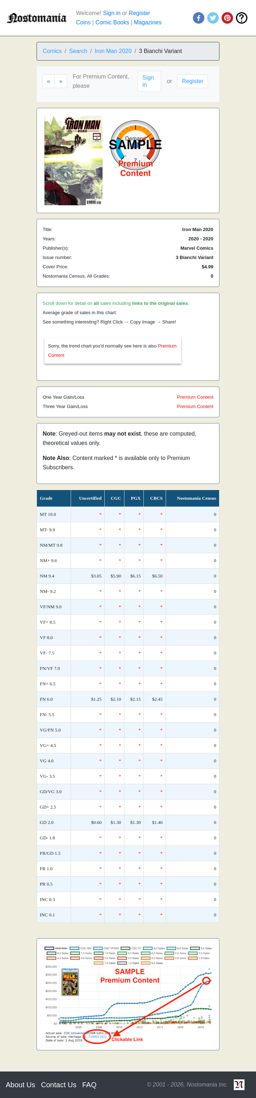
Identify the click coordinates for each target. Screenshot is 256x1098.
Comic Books (112, 22)
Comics (52, 51)
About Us (20, 1085)
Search (78, 51)
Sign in (111, 13)
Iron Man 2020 (113, 51)
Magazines (147, 22)
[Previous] (48, 81)
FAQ (89, 1085)
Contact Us (58, 1085)
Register (139, 13)
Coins (83, 22)
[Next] (60, 81)
